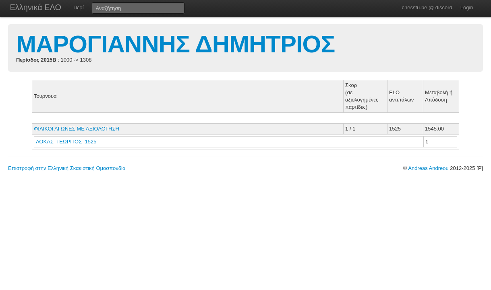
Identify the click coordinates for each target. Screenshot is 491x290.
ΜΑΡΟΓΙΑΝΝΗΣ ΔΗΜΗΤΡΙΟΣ (175, 44)
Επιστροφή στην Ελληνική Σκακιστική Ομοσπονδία (66, 168)
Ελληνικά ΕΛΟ (36, 7)
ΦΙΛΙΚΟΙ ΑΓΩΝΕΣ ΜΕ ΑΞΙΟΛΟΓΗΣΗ (76, 129)
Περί (78, 7)
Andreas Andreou (428, 168)
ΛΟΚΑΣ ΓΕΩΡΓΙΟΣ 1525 (66, 142)
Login (466, 7)
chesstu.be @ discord (427, 7)
